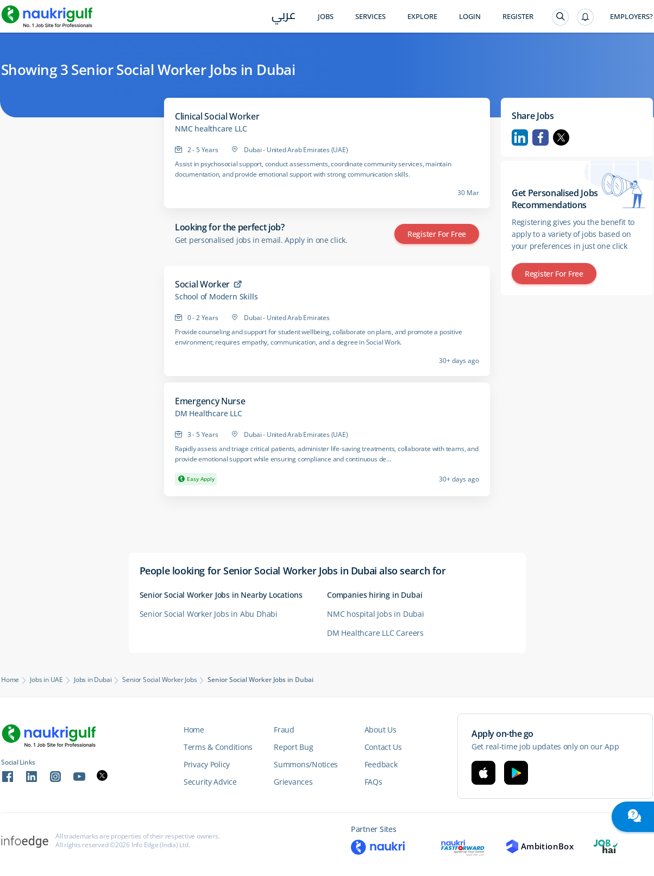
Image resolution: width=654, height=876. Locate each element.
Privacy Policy (207, 764)
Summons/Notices (306, 764)
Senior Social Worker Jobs (159, 680)
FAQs (373, 782)
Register (517, 16)
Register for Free (436, 234)
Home (10, 680)
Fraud (284, 729)
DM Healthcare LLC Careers (375, 633)
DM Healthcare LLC (208, 413)
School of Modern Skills (216, 297)
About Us (380, 729)
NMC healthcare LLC (211, 129)
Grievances (293, 782)
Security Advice (210, 782)
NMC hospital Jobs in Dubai (375, 614)
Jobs (326, 16)
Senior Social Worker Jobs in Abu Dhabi (209, 614)
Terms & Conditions (218, 747)
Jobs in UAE (46, 680)
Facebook (540, 137)
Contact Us (383, 747)
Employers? (631, 16)
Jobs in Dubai (92, 680)
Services (370, 16)
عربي (284, 17)
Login (470, 16)
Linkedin (520, 137)
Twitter (561, 137)
